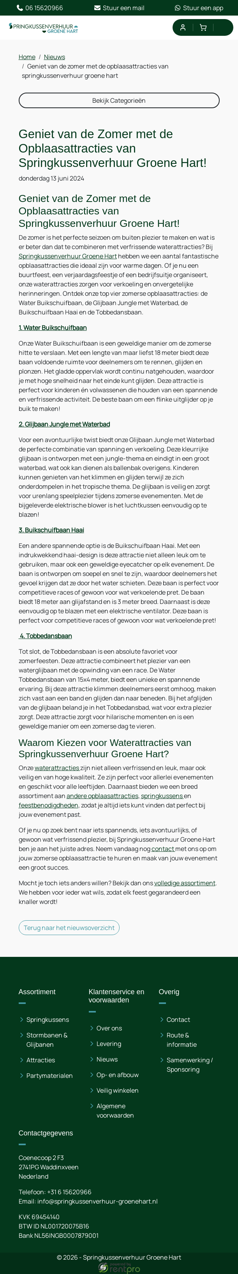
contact (163, 848)
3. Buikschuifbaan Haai (51, 530)
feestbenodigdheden (48, 805)
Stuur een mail (119, 8)
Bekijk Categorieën (119, 100)
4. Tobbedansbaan (45, 636)
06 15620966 (39, 8)
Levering (109, 1043)
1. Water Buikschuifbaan (53, 327)
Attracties (40, 1060)
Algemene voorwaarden (115, 1111)
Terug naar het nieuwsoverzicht (69, 927)
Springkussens (47, 1019)
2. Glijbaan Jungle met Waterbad (64, 424)
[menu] (223, 27)
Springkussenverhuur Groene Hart (68, 256)
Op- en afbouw (118, 1074)
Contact (178, 1019)
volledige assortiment (184, 883)
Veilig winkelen (118, 1090)
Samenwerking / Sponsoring (190, 1065)
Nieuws (54, 57)
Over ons (109, 1028)
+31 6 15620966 (69, 1192)
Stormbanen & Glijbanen (46, 1040)
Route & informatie (182, 1040)
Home (27, 57)
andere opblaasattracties (102, 795)
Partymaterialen (49, 1075)
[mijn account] (182, 27)
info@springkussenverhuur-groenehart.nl (97, 1201)
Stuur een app (198, 8)
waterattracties (57, 767)
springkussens (162, 795)
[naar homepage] (44, 28)
